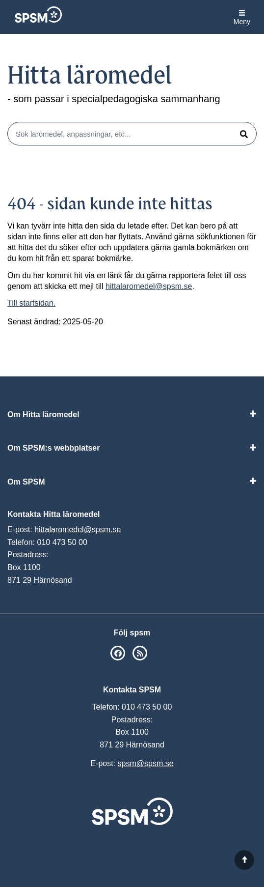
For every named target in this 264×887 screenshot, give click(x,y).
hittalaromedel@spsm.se (149, 286)
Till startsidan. (31, 303)
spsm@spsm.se (146, 763)
